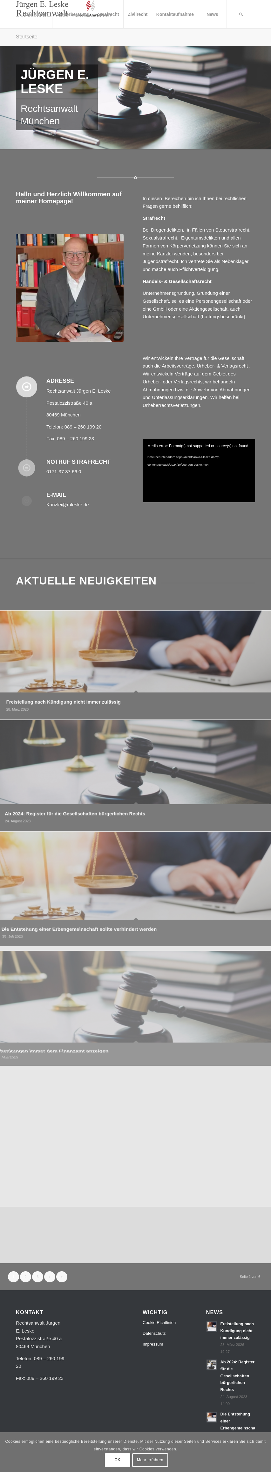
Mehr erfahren (150, 1460)
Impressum (153, 1344)
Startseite (26, 36)
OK (117, 1460)
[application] (199, 470)
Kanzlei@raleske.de (67, 504)
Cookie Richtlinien (159, 1322)
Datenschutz (154, 1333)
